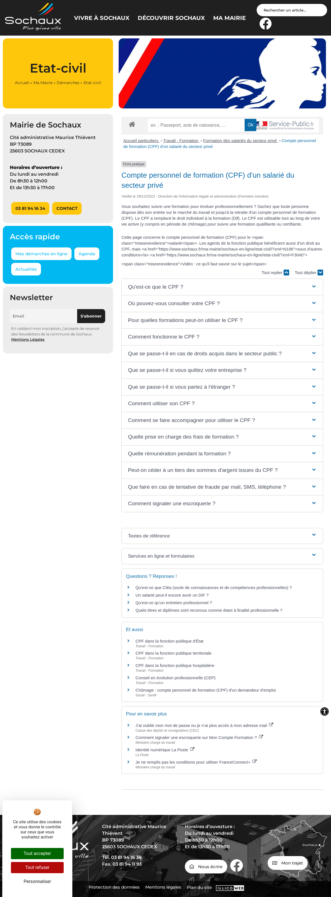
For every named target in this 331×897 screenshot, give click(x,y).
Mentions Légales (28, 339)
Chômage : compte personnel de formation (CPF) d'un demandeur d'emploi (205, 690)
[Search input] (292, 10)
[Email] (43, 316)
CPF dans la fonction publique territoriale (173, 653)
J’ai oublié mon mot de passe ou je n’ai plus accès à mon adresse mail (204, 725)
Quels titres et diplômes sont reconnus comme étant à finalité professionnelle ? (208, 610)
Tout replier (275, 272)
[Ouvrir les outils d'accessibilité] (324, 711)
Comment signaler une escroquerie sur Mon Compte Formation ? (199, 737)
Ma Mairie (42, 82)
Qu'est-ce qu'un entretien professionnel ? (173, 602)
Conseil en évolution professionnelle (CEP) (175, 677)
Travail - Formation (181, 140)
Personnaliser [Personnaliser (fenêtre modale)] (37, 881)
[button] (222, 287)
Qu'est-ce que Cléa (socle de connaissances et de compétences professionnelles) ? (213, 587)
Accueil (22, 82)
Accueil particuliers (141, 140)
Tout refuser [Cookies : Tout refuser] (37, 867)
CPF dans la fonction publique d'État (169, 641)
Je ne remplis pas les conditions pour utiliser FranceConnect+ (196, 762)
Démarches (68, 82)
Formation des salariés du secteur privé (240, 140)
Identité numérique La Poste (164, 749)
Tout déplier (309, 272)
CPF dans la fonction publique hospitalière (174, 665)
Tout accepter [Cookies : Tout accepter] (37, 853)
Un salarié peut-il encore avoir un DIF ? (172, 595)
